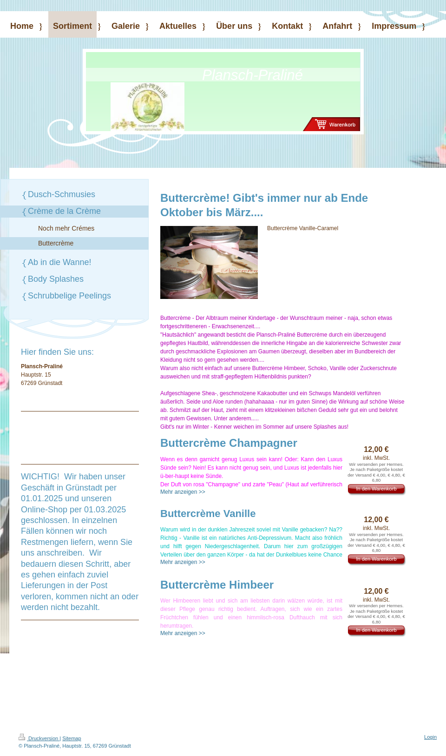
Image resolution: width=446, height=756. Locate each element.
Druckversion (39, 738)
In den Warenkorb (376, 488)
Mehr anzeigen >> (182, 492)
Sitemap (71, 738)
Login (430, 737)
